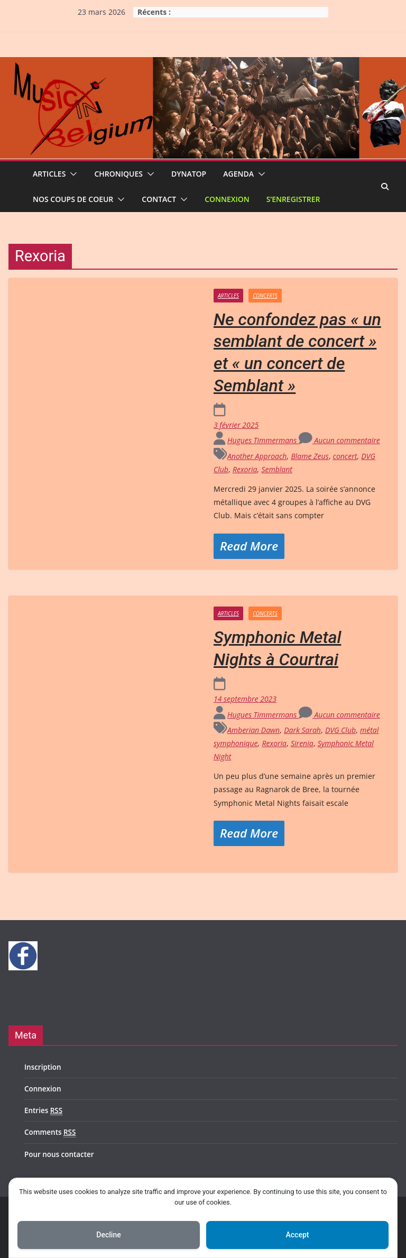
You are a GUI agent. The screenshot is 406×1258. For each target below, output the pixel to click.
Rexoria (245, 469)
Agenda (238, 174)
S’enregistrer (293, 199)
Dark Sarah (302, 730)
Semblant (276, 469)
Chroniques (118, 174)
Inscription (42, 1067)
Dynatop (188, 174)
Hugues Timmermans (263, 440)
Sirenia (302, 743)
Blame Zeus (309, 456)
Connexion (227, 199)
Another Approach (257, 456)
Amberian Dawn (253, 730)
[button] (71, 174)
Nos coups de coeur (73, 199)
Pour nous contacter (59, 1154)
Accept (297, 1235)
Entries (43, 1111)
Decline (108, 1235)
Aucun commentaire (339, 440)
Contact (159, 199)
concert (345, 456)
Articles (49, 174)
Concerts (265, 295)
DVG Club (340, 730)
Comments (50, 1132)
